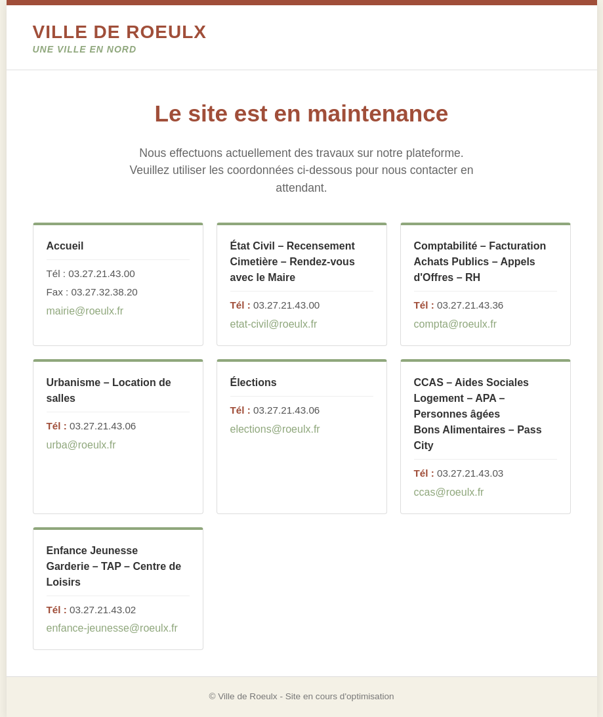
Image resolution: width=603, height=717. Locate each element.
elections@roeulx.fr (275, 429)
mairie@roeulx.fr (85, 310)
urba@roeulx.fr (81, 444)
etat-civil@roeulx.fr (274, 324)
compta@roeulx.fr (455, 324)
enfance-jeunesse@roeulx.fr (112, 628)
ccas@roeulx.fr (449, 492)
